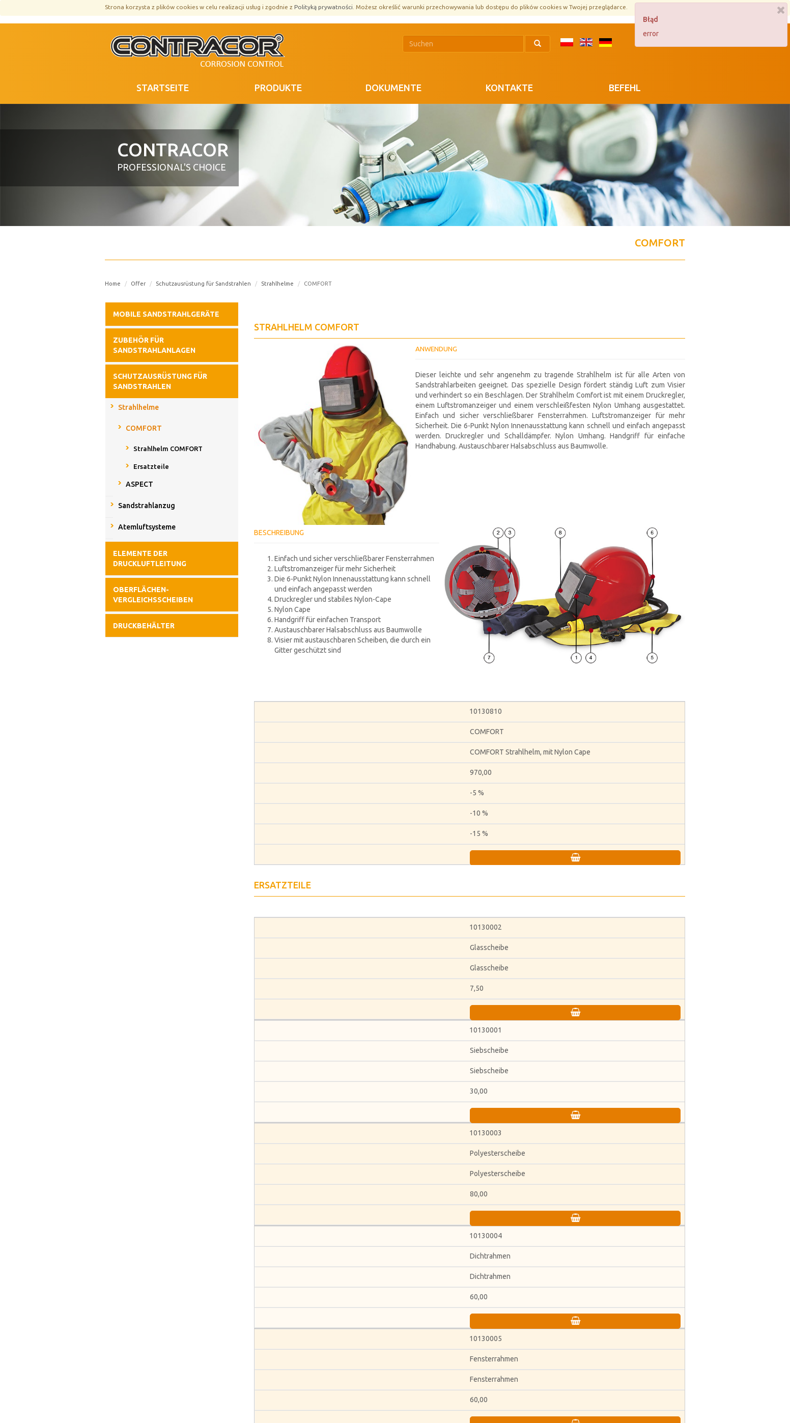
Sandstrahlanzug (146, 505)
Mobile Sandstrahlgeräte (166, 314)
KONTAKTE (509, 87)
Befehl (625, 87)
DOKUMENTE (393, 87)
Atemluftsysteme (147, 527)
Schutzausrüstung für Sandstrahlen (203, 284)
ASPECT (139, 484)
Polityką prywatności (323, 7)
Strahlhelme (277, 284)
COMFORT (144, 428)
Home (113, 284)
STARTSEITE (162, 87)
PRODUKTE (278, 87)
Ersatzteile (151, 466)
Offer (138, 284)
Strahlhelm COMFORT (168, 448)
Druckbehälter (144, 626)
